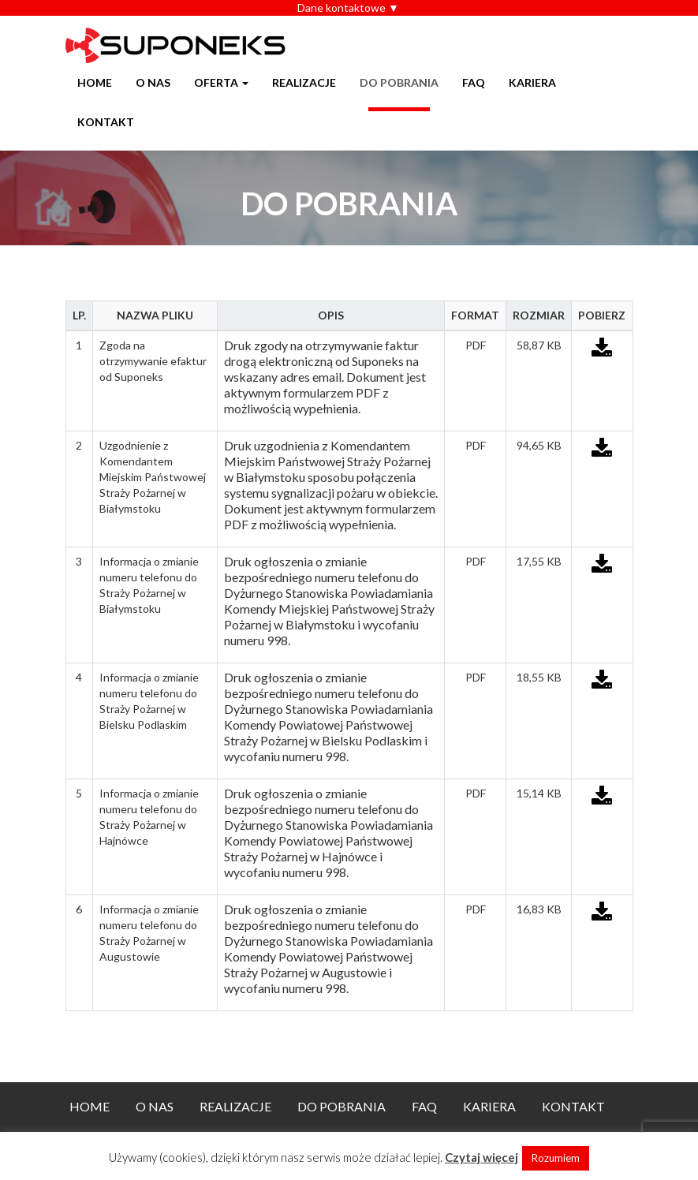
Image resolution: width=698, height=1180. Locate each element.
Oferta (221, 82)
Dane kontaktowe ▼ (348, 7)
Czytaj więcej (481, 1157)
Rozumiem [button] (556, 1158)
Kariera (532, 82)
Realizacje (304, 82)
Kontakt (105, 122)
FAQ (473, 82)
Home (94, 82)
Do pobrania (399, 82)
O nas (153, 82)
